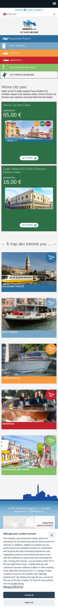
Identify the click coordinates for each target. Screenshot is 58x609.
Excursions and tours (23, 67)
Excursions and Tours (15, 469)
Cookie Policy (17, 583)
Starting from (9, 110)
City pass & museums (22, 75)
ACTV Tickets (17, 46)
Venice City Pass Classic (17, 105)
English (11, 14)
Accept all (29, 595)
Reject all (29, 602)
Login (18, 10)
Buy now (27, 158)
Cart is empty (35, 10)
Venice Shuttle (11, 378)
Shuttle (14, 53)
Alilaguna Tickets (13, 286)
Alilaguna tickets (20, 39)
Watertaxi (16, 60)
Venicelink (29, 26)
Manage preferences (13, 587)
